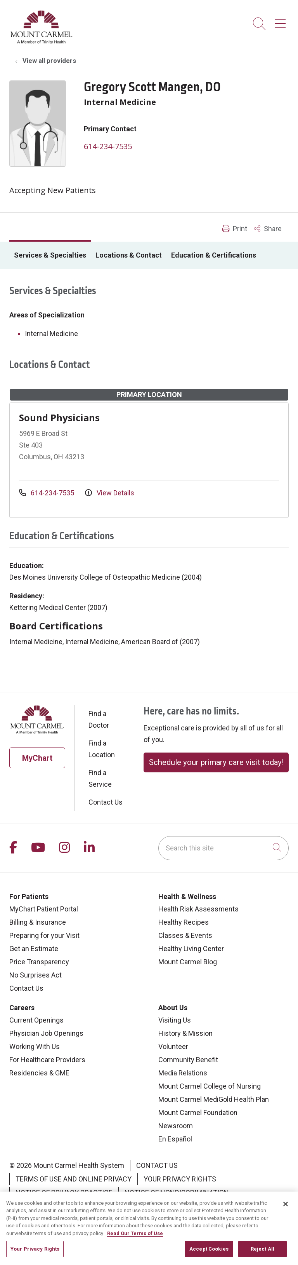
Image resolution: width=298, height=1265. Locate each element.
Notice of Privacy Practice (64, 1192)
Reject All (262, 1255)
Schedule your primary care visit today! (216, 762)
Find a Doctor (98, 719)
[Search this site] (223, 848)
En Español (175, 1139)
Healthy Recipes (183, 922)
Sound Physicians (59, 417)
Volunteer (173, 1046)
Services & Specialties (50, 255)
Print (234, 229)
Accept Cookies (209, 1255)
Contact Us (105, 802)
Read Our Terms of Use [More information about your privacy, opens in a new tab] (135, 1239)
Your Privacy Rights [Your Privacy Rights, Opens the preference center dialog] (34, 1255)
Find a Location (101, 749)
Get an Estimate (33, 948)
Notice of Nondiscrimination (177, 1192)
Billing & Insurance (37, 922)
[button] (282, 21)
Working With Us (34, 1046)
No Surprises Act (35, 975)
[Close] (285, 1209)
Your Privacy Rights (180, 1179)
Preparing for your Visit (44, 935)
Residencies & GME (39, 1073)
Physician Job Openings (46, 1033)
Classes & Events (185, 935)
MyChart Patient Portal (43, 909)
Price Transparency (39, 962)
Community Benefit (188, 1060)
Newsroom (175, 1126)
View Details (109, 493)
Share (268, 229)
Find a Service (100, 778)
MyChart (37, 758)
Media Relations (182, 1073)
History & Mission (185, 1033)
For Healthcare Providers (47, 1060)
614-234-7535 (108, 146)
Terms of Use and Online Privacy (74, 1179)
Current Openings (36, 1020)
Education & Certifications (213, 255)
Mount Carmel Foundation (197, 1112)
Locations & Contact (128, 255)
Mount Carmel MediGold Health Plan (213, 1099)
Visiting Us (174, 1020)
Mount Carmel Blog (187, 962)
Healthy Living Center (191, 948)
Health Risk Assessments (198, 909)
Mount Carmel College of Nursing (209, 1086)
